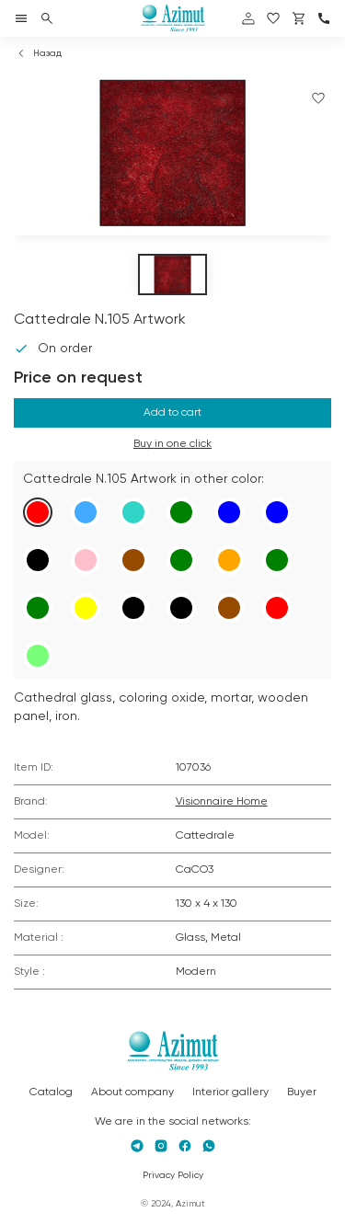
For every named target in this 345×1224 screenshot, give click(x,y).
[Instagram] (161, 1145)
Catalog (51, 1092)
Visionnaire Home (222, 801)
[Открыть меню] (21, 18)
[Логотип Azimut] (173, 18)
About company (132, 1092)
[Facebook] (185, 1145)
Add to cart (172, 412)
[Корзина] (299, 18)
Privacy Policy (173, 1175)
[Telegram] (137, 1145)
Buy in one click (172, 444)
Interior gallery (230, 1092)
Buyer (301, 1092)
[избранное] (273, 18)
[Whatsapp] (208, 1145)
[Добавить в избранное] (318, 98)
